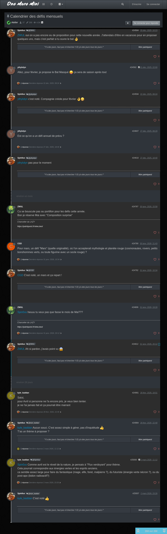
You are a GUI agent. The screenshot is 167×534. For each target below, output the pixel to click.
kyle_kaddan (23, 393)
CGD (19, 243)
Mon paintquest (145, 47)
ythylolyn (21, 67)
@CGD (30, 270)
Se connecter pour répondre (146, 23)
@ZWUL (30, 30)
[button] (61, 4)
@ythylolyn (31, 94)
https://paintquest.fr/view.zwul (30, 226)
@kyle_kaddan (32, 423)
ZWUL (21, 35)
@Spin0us (35, 460)
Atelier (14, 22)
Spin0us (21, 30)
